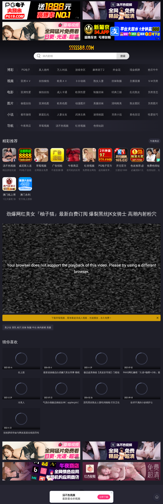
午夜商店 (26, 125)
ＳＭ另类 (153, 81)
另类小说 (117, 114)
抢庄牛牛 (153, 69)
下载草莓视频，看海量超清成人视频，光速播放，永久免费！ (105, 318)
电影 (10, 92)
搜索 (122, 56)
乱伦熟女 (135, 92)
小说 (10, 114)
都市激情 (26, 114)
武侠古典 (80, 114)
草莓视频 (44, 125)
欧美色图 (62, 103)
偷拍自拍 (44, 92)
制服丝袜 (98, 92)
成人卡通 (62, 92)
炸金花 (116, 69)
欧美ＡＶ (62, 81)
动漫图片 (80, 103)
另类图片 (153, 103)
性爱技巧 (153, 114)
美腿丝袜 (98, 103)
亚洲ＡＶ (26, 81)
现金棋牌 (135, 69)
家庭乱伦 (44, 114)
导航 (10, 125)
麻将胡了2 (98, 69)
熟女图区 (135, 103)
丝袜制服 (117, 81)
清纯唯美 (117, 103)
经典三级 (117, 92)
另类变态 (153, 92)
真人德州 (44, 69)
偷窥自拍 (26, 103)
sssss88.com (81, 48)
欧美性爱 (80, 92)
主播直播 (135, 81)
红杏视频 (80, 125)
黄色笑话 (135, 114)
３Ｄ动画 (80, 81)
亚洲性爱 (26, 92)
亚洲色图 (44, 103)
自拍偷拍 (44, 81)
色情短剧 (98, 125)
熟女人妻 (98, 81)
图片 (10, 103)
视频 (10, 81)
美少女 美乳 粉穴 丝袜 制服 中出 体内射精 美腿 (28, 327)
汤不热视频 (62, 125)
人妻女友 (62, 114)
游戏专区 (80, 69)
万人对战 (62, 69)
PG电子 (25, 69)
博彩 (10, 69)
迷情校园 (98, 114)
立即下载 (103, 496)
